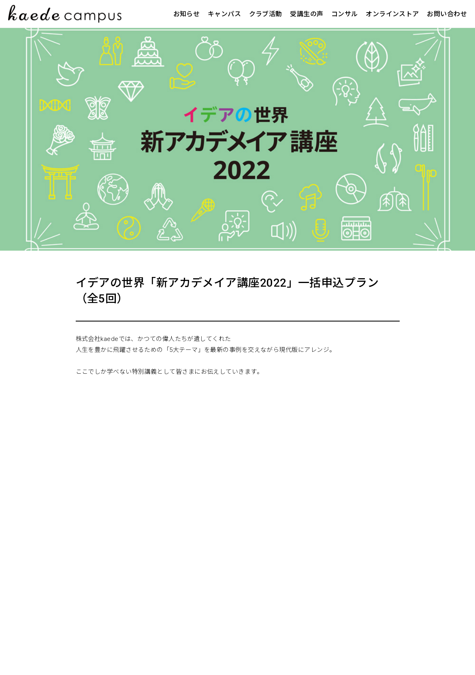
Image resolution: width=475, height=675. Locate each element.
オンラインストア (392, 14)
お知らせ (186, 14)
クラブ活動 (265, 14)
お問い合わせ (447, 14)
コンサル (344, 14)
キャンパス (224, 14)
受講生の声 (306, 14)
